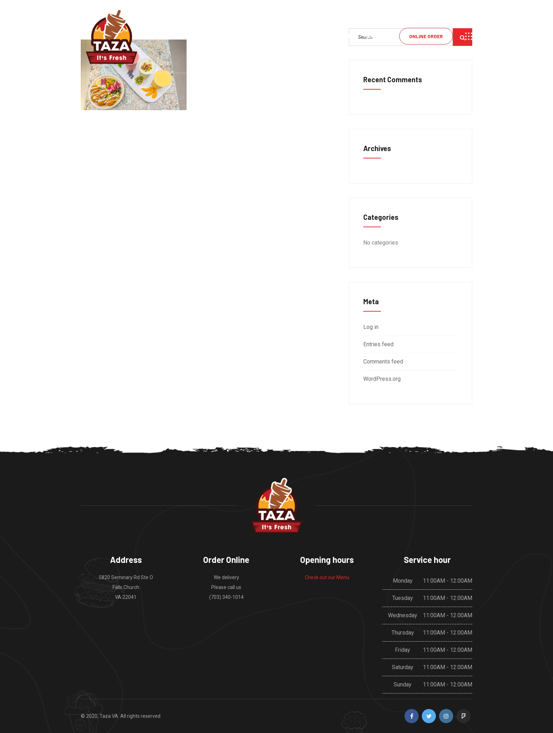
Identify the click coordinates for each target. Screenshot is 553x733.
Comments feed (383, 361)
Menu (370, 36)
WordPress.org (382, 378)
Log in (370, 327)
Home (345, 36)
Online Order (426, 36)
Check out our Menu (327, 577)
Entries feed (378, 344)
